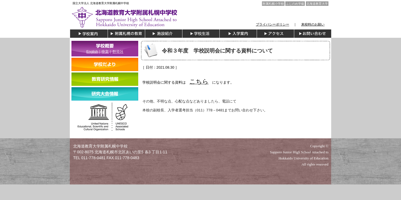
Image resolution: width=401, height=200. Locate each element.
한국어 (117, 51)
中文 (105, 51)
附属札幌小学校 (273, 3)
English (92, 51)
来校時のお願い (313, 24)
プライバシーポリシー (272, 24)
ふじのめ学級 (295, 3)
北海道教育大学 (317, 3)
